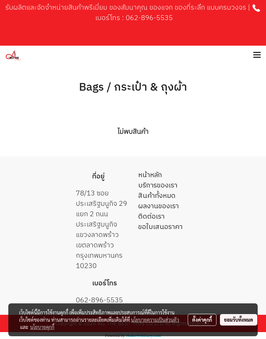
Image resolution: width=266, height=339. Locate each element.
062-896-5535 (149, 18)
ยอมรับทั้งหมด (238, 320)
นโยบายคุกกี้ (42, 327)
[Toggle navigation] (257, 55)
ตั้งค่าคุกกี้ (202, 320)
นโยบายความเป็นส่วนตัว (155, 320)
